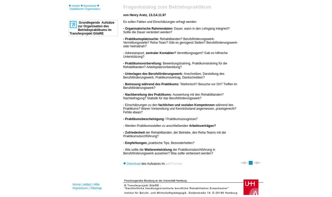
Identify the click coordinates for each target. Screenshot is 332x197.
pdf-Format (174, 164)
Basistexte (88, 5)
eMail (87, 184)
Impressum (80, 188)
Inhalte (74, 5)
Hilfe (96, 184)
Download (132, 164)
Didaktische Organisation (84, 7)
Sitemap (96, 188)
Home (76, 184)
